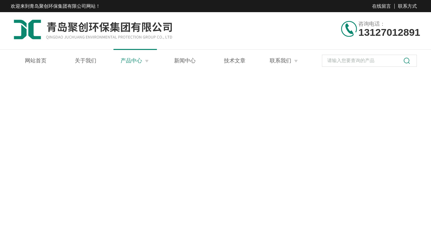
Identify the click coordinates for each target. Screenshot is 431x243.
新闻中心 (185, 60)
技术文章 (234, 60)
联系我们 (280, 60)
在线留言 (381, 6)
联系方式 (407, 6)
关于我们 (85, 60)
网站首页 (35, 60)
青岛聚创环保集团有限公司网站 (63, 6)
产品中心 (131, 60)
